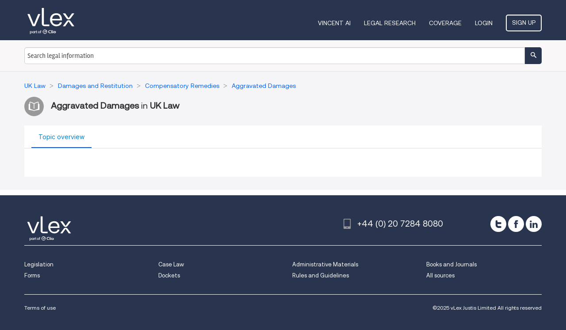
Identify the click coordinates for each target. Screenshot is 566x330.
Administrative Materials (325, 264)
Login (484, 23)
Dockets (169, 275)
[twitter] (498, 224)
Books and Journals (451, 264)
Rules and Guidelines (320, 275)
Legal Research (390, 23)
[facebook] (516, 224)
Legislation (39, 264)
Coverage (445, 23)
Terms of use (40, 308)
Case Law (171, 264)
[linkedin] (534, 224)
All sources (440, 275)
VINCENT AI (334, 23)
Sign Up (523, 22)
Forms (32, 275)
